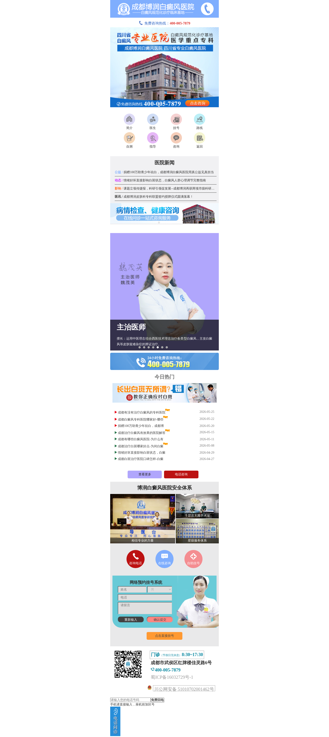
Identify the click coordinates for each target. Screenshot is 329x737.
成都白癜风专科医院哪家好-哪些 (140, 419)
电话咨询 (181, 474)
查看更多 (144, 474)
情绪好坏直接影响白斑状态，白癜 (141, 452)
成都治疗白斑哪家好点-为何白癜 (140, 446)
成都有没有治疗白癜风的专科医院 (141, 412)
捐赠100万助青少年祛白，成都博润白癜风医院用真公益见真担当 (164, 172)
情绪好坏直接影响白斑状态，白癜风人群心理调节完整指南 (160, 180)
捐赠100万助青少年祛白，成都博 (141, 426)
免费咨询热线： (164, 23)
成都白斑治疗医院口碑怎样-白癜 (140, 459)
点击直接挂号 (164, 635)
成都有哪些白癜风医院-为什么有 (140, 439)
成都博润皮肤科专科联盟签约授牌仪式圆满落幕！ (154, 196)
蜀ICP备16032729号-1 (172, 677)
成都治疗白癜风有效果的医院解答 (141, 433)
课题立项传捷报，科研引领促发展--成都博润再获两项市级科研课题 (166, 188)
